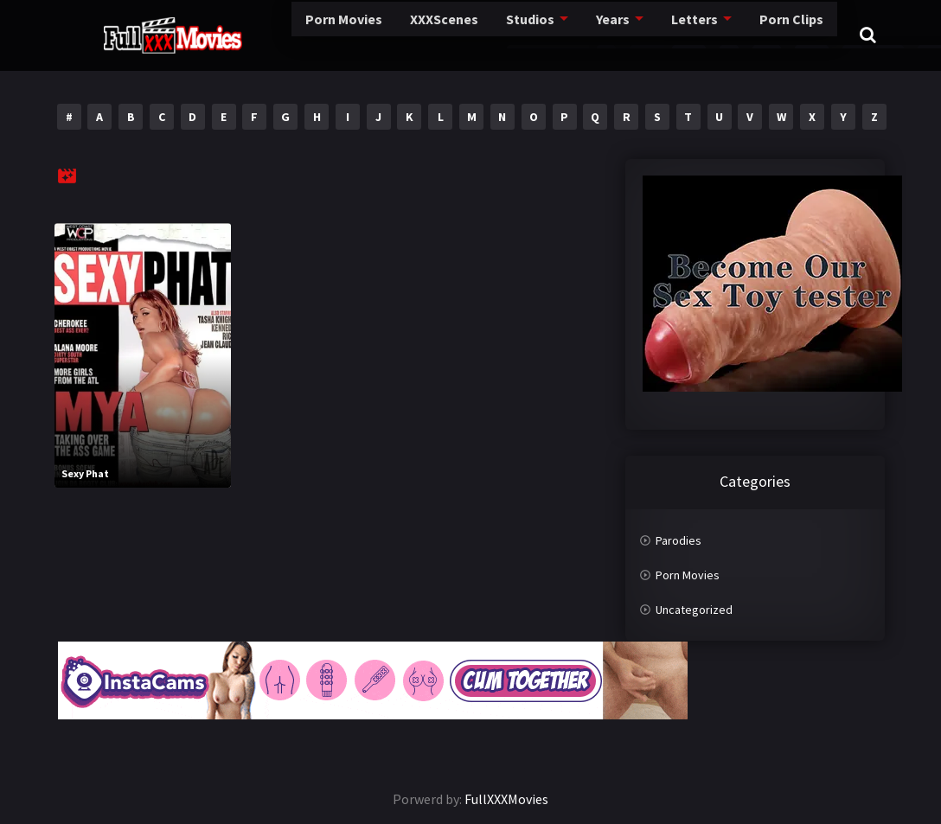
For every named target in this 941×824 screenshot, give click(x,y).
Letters (605, 34)
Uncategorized (694, 609)
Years (525, 34)
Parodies (678, 540)
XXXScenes (360, 34)
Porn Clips (699, 34)
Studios (444, 34)
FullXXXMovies (506, 799)
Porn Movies (262, 34)
